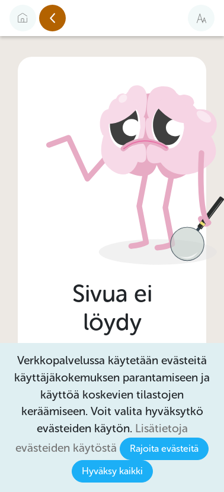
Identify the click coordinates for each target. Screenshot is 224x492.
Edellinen (65, 18)
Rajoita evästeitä (164, 448)
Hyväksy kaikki (112, 471)
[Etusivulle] (22, 18)
